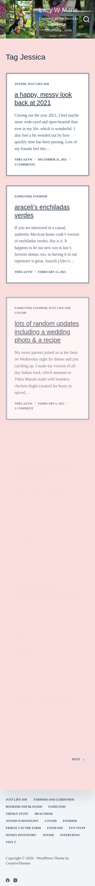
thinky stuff (17, 814)
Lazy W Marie (58, 9)
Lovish (51, 821)
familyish (23, 210)
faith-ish (55, 828)
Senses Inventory (21, 835)
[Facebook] (8, 880)
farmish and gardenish (53, 799)
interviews (70, 835)
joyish (20, 84)
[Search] (86, 19)
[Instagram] (15, 880)
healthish (44, 814)
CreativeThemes (18, 863)
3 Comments (25, 165)
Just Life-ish (38, 84)
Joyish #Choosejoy (22, 821)
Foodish (40, 210)
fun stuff (77, 828)
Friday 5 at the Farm (23, 828)
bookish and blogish (24, 806)
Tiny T (11, 842)
